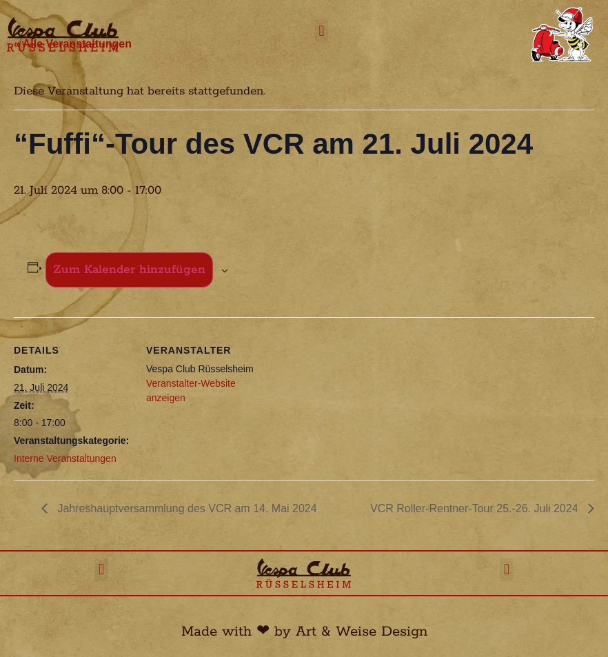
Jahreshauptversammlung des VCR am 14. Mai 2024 (185, 508)
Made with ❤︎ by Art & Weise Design (304, 631)
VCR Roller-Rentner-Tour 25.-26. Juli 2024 (475, 508)
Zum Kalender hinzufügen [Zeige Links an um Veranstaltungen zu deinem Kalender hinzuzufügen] (129, 269)
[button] (321, 30)
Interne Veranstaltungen (65, 458)
